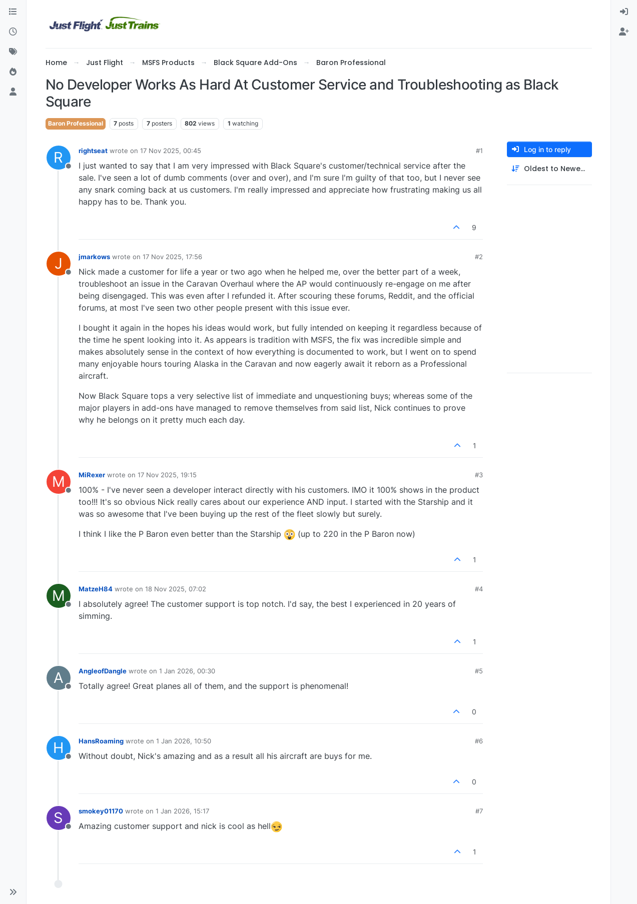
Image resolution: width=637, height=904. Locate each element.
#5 (479, 671)
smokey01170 (101, 811)
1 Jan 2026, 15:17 (182, 811)
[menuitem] (624, 12)
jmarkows (94, 257)
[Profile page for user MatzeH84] (59, 596)
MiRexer (92, 475)
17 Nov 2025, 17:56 (172, 257)
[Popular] (13, 72)
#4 (479, 589)
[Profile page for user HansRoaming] (59, 748)
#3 (479, 475)
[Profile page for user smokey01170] (59, 818)
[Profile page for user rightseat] (59, 158)
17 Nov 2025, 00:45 (170, 151)
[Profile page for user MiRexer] (59, 482)
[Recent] (13, 32)
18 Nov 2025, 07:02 (175, 589)
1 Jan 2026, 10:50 (183, 741)
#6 (479, 741)
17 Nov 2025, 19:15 (167, 475)
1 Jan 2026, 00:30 (187, 671)
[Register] (624, 32)
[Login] (624, 12)
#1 (479, 151)
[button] (13, 892)
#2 (479, 257)
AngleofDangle (103, 671)
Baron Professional (75, 123)
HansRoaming (101, 741)
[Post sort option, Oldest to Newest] (549, 169)
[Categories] (13, 12)
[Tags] (13, 52)
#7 (479, 811)
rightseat (93, 151)
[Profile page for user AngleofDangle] (59, 678)
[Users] (13, 92)
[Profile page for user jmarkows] (59, 264)
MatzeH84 (96, 589)
